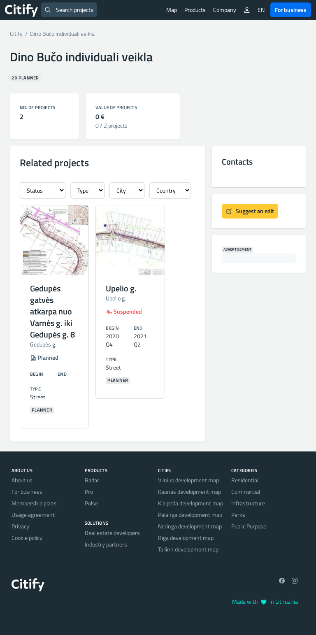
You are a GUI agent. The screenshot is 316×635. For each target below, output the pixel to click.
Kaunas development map (189, 491)
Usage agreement (33, 514)
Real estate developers (112, 532)
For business (291, 9)
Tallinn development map (188, 549)
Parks (238, 514)
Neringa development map (190, 526)
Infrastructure (248, 503)
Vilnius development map (188, 480)
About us (22, 480)
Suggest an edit (250, 211)
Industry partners (106, 544)
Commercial (245, 491)
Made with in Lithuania (265, 601)
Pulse (91, 503)
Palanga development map (190, 514)
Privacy (20, 526)
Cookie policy (27, 537)
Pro (89, 491)
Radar (92, 480)
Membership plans (34, 503)
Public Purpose (248, 526)
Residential (244, 480)
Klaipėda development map (190, 503)
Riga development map (186, 537)
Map (171, 9)
